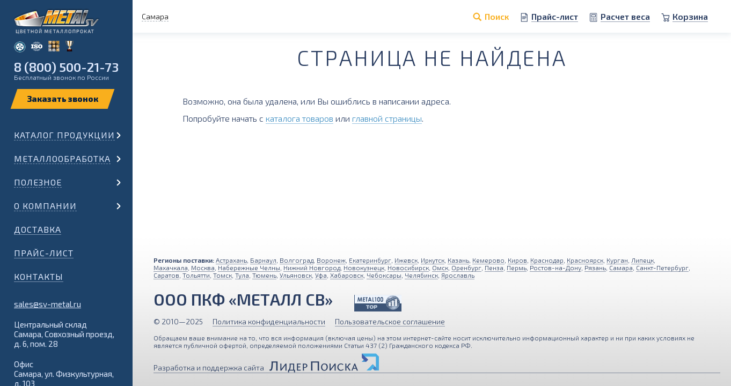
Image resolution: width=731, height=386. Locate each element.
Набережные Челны (249, 267)
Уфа (321, 275)
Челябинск (421, 275)
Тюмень (264, 275)
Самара (621, 267)
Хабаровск (346, 275)
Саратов (166, 275)
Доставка (37, 229)
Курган (617, 260)
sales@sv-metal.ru (47, 304)
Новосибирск (408, 267)
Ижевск (406, 260)
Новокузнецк (363, 267)
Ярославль (457, 275)
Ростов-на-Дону (555, 267)
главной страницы (387, 118)
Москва (203, 267)
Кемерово (488, 260)
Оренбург (466, 267)
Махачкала (170, 267)
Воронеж (331, 260)
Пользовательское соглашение (390, 321)
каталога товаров (299, 118)
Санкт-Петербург (662, 267)
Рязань (595, 267)
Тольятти (196, 275)
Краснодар (547, 260)
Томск (222, 275)
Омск (440, 267)
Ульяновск (296, 275)
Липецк (642, 260)
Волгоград (296, 260)
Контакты (38, 276)
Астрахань (231, 260)
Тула (242, 275)
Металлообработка (62, 158)
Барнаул (263, 260)
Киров (517, 260)
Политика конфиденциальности (269, 321)
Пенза (494, 267)
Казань (458, 260)
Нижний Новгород (311, 267)
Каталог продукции (64, 135)
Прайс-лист (44, 253)
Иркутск (432, 260)
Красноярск (585, 260)
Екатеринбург (370, 260)
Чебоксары (384, 275)
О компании (45, 206)
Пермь (517, 267)
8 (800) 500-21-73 (66, 67)
